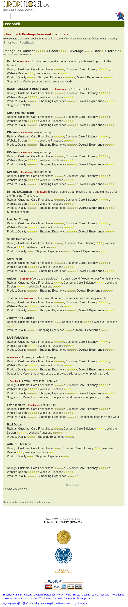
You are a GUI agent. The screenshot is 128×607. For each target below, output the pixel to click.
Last (75, 485)
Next (68, 485)
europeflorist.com (72, 519)
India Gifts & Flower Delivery (18, 9)
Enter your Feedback (18, 42)
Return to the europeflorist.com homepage (27, 502)
